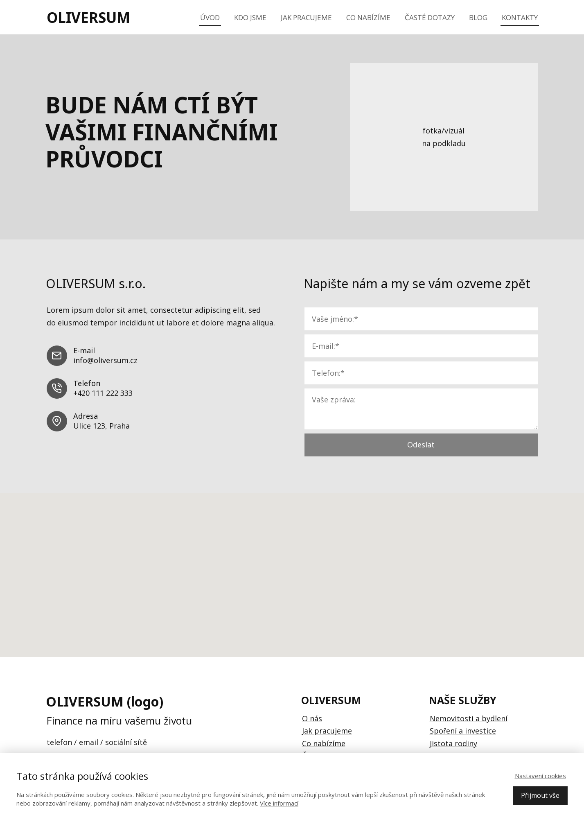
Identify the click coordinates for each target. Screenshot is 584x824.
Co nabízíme (368, 17)
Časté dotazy (430, 17)
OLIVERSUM (88, 17)
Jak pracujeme (306, 17)
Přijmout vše (540, 795)
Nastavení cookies (540, 776)
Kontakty (520, 17)
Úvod (210, 17)
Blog (478, 17)
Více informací (279, 803)
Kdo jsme (250, 17)
